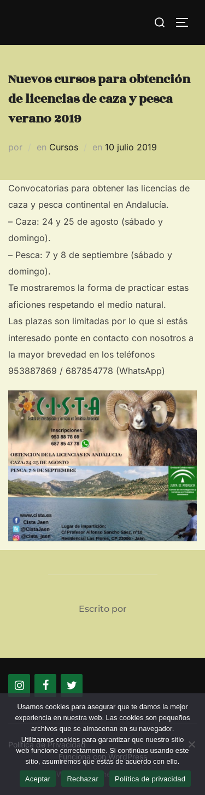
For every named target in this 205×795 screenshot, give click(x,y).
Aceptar (38, 779)
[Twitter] (72, 685)
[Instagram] (19, 685)
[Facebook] (45, 685)
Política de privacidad (150, 779)
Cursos (63, 147)
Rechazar (82, 779)
